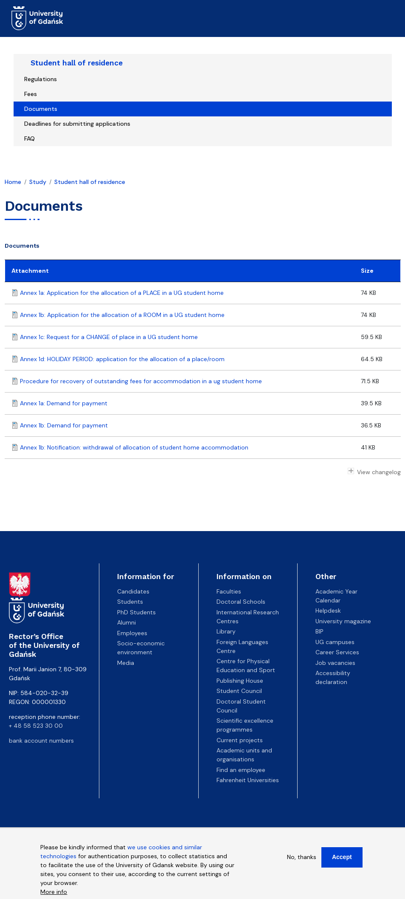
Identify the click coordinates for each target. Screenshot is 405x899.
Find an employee (241, 770)
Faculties (229, 591)
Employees (132, 633)
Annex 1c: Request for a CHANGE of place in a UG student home (109, 337)
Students (130, 601)
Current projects (240, 740)
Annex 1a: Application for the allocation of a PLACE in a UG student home (122, 293)
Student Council (239, 691)
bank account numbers (41, 740)
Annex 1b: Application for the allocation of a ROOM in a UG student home (122, 315)
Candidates (133, 591)
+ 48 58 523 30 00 (36, 725)
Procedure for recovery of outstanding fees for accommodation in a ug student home (141, 381)
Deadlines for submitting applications (77, 123)
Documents (40, 109)
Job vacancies (335, 663)
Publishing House (240, 680)
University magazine (343, 621)
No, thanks (301, 857)
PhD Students (136, 612)
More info (53, 892)
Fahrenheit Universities (248, 780)
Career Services (337, 652)
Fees (30, 94)
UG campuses (334, 642)
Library (226, 631)
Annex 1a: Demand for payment (63, 403)
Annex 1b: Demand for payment (64, 425)
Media (125, 663)
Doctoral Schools (241, 601)
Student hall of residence (77, 63)
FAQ (29, 138)
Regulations (40, 79)
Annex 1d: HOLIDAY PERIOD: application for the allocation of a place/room (122, 359)
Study (37, 182)
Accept (342, 857)
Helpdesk (328, 610)
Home (13, 182)
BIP (319, 631)
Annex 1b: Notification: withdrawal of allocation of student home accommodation (134, 447)
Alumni (126, 622)
